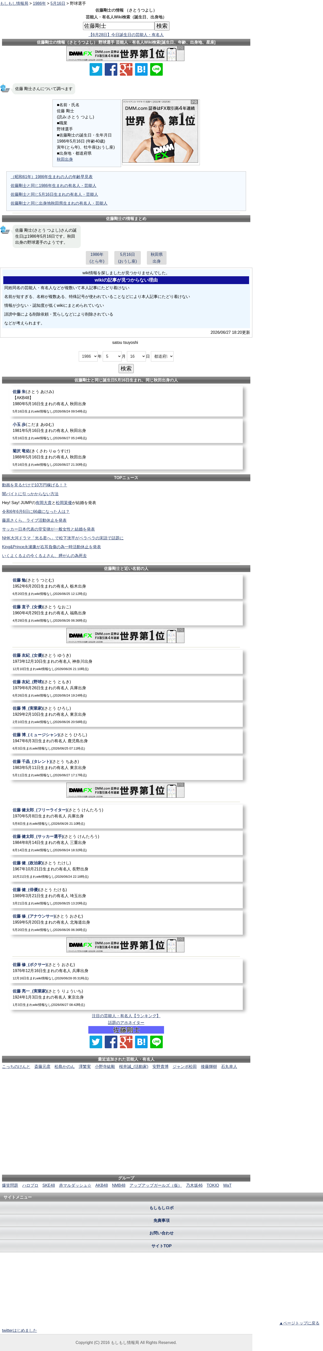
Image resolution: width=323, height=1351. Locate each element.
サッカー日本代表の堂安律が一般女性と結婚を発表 (48, 529)
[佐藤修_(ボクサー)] (126, 971)
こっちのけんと (16, 1066)
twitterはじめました (19, 1330)
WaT (227, 1185)
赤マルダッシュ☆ (75, 1185)
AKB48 (101, 1185)
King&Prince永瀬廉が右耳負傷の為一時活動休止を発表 (51, 547)
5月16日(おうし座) (127, 257)
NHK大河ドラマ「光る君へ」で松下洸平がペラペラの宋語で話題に (63, 538)
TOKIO (213, 1185)
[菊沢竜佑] (126, 458)
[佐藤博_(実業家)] (126, 715)
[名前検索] (118, 26)
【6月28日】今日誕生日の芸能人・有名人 (126, 35)
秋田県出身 (157, 257)
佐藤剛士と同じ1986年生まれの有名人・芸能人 (53, 185)
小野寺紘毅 (105, 1066)
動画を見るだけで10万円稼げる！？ (34, 485)
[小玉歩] (126, 431)
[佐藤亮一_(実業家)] (126, 998)
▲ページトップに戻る (299, 1323)
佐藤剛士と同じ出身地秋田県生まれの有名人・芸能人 (59, 203)
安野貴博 (160, 1066)
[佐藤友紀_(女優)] (126, 662)
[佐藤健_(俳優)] (126, 896)
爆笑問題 (10, 1185)
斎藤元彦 (42, 1066)
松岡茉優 (64, 503)
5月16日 (57, 3)
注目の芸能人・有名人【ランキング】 (126, 1016)
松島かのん (65, 1066)
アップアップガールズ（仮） (155, 1185)
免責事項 (161, 1220)
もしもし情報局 (14, 3)
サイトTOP (161, 1246)
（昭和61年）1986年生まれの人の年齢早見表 (52, 177)
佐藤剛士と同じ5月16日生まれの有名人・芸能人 (54, 194)
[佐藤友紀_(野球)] (126, 688)
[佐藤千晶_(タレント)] (126, 768)
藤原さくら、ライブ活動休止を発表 (34, 520)
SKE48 (48, 1185)
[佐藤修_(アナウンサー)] (126, 923)
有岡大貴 (44, 503)
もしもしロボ (161, 1208)
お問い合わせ (161, 1233)
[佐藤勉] (126, 587)
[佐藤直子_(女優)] (126, 613)
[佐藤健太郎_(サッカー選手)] (126, 843)
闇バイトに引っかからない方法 (30, 494)
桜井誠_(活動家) (133, 1066)
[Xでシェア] (96, 69)
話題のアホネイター (126, 1023)
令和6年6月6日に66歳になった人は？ (36, 511)
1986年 (39, 3)
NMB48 (118, 1185)
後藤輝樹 (209, 1066)
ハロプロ (30, 1185)
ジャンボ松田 (185, 1066)
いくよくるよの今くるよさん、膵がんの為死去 (44, 556)
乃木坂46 (194, 1185)
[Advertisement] (126, 1085)
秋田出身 (65, 159)
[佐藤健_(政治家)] (126, 869)
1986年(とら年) (97, 257)
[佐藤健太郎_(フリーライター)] (126, 817)
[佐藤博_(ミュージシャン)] (126, 741)
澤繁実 (85, 1066)
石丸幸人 (229, 1066)
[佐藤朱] (126, 401)
